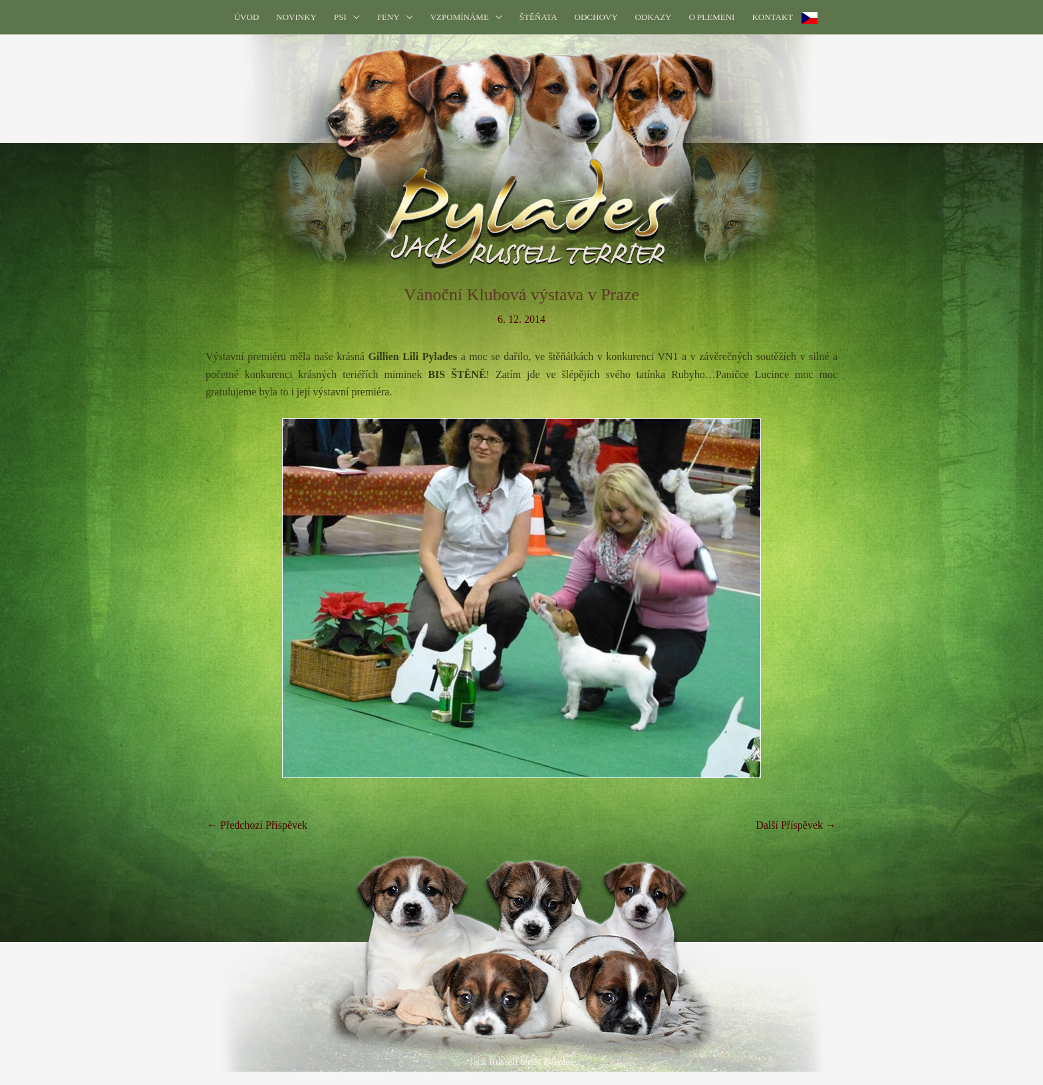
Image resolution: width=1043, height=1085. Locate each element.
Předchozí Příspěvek (257, 825)
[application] (353, 17)
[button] (347, 17)
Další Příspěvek (796, 825)
